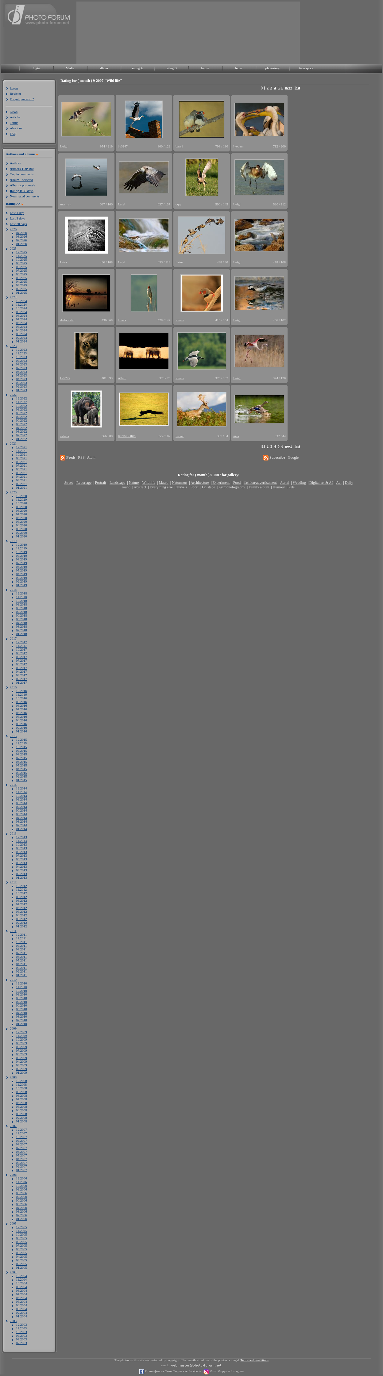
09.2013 (21, 848)
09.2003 (21, 1335)
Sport (195, 487)
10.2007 (21, 1137)
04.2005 (21, 1256)
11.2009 (21, 1036)
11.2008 (21, 1084)
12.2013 (21, 837)
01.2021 (21, 487)
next (288, 88)
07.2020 (21, 514)
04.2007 (21, 1159)
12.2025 (21, 252)
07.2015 (21, 758)
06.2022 (21, 420)
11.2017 (21, 646)
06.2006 (21, 1200)
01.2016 (21, 731)
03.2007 (21, 1162)
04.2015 (21, 769)
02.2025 (21, 289)
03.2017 (21, 675)
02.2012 (21, 922)
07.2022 (21, 417)
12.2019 (21, 544)
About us (16, 128)
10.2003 (21, 1332)
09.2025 (21, 263)
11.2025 (21, 256)
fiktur (179, 262)
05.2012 (21, 911)
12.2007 (21, 1129)
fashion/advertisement (260, 482)
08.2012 (21, 900)
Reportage (83, 482)
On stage (208, 487)
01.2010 (21, 1024)
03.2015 (21, 772)
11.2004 (21, 1279)
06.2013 (21, 859)
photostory (272, 68)
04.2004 (21, 1305)
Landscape (117, 482)
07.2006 (21, 1196)
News (13, 111)
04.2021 (21, 476)
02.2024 (21, 337)
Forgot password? (22, 99)
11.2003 (21, 1328)
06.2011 (21, 956)
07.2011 (21, 953)
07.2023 (21, 368)
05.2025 (21, 278)
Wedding (299, 482)
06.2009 (21, 1054)
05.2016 (21, 716)
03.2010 (21, 1016)
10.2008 (21, 1088)
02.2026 (21, 240)
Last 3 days (17, 218)
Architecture (200, 482)
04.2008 (21, 1110)
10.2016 (21, 698)
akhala (64, 436)
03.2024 (21, 334)
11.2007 (21, 1133)
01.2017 (21, 682)
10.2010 (21, 990)
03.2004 (21, 1309)
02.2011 (21, 971)
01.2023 (21, 390)
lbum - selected (21, 180)
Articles (15, 117)
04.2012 (21, 915)
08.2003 (21, 1339)
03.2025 (21, 285)
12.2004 (21, 1276)
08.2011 (21, 949)
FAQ (13, 134)
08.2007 (21, 1144)
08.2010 (21, 998)
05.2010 (21, 1009)
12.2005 (21, 1227)
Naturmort (179, 482)
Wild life (149, 482)
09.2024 (21, 312)
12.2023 (21, 349)
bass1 (179, 146)
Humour (279, 487)
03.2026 (21, 236)
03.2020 (21, 529)
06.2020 (21, 518)
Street (68, 482)
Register (15, 93)
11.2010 (21, 987)
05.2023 (21, 375)
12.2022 (21, 398)
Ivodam (238, 146)
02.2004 (21, 1312)
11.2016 (21, 694)
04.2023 (21, 379)
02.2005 (21, 1264)
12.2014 (21, 788)
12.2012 (21, 886)
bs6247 (123, 146)
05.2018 (21, 619)
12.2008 (21, 1081)
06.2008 (21, 1103)
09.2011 (21, 945)
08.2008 (21, 1095)
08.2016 (21, 705)
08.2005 (21, 1242)
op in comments (22, 174)
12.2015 (21, 739)
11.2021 (21, 451)
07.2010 (21, 1001)
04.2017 (21, 671)
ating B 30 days (21, 191)
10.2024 (21, 308)
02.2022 (21, 435)
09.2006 (21, 1189)
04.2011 (21, 964)
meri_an (65, 204)
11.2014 (21, 792)
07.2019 (21, 563)
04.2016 (21, 720)
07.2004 (21, 1294)
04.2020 (21, 525)
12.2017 (21, 642)
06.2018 (21, 615)
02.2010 (21, 1020)
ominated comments (25, 196)
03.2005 (21, 1260)
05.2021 (21, 473)
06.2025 (21, 274)
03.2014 (21, 821)
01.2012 (21, 926)
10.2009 (21, 1039)
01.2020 (21, 536)
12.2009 (21, 1032)
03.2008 (21, 1114)
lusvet (180, 436)
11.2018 (21, 597)
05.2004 (21, 1301)
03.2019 (21, 577)
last (297, 88)
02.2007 (21, 1166)
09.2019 (21, 555)
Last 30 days (18, 224)
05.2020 (21, 521)
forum (205, 68)
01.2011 (21, 975)
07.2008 (21, 1099)
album (103, 68)
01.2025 (21, 292)
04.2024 (21, 330)
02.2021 (21, 484)
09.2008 (21, 1092)
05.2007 (21, 1155)
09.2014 (21, 799)
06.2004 (21, 1298)
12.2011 (21, 934)
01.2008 (21, 1121)
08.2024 (21, 315)
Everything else (161, 487)
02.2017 (21, 679)
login (36, 68)
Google (293, 457)
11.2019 (21, 548)
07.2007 (21, 1148)
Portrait (100, 482)
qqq (178, 204)
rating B (171, 68)
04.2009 (21, 1061)
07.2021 (21, 465)
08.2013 (21, 852)
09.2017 (21, 653)
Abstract (140, 487)
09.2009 (21, 1043)
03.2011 (21, 967)
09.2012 (21, 897)
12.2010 (21, 983)
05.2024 (21, 326)
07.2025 (21, 270)
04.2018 (21, 623)
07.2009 (21, 1050)
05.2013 (21, 863)
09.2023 (21, 360)
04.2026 (21, 233)
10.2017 (21, 649)
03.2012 (21, 919)
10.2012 (21, 893)
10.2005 (21, 1234)
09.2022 (21, 409)
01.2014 (21, 829)
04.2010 (21, 1013)
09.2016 (21, 702)
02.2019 (21, 581)
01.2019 (21, 585)
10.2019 (21, 552)
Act (338, 482)
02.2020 (21, 532)
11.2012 (21, 889)
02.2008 (21, 1117)
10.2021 (21, 454)
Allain (122, 378)
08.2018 (21, 608)
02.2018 (21, 630)
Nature (134, 482)
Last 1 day (17, 213)
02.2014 (21, 825)
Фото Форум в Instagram (226, 1371)
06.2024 (21, 323)
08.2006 (21, 1193)
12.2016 (21, 691)
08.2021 (21, 462)
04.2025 (21, 281)
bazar (238, 68)
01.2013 (21, 877)
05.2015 (21, 765)
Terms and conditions (255, 1360)
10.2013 (21, 844)
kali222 (65, 378)
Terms (14, 122)
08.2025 (21, 267)
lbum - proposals (22, 185)
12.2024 (21, 301)
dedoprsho (67, 320)
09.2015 (21, 750)
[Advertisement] (113, 32)
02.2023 (21, 386)
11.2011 (21, 938)
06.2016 (21, 713)
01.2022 (21, 439)
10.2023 (21, 357)
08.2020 (21, 510)
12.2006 (21, 1178)
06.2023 (21, 371)
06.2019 (21, 566)
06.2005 (21, 1249)
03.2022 (21, 431)
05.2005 (21, 1253)
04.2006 (21, 1208)
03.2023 (21, 382)
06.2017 (21, 664)
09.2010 (21, 994)
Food (237, 482)
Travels (181, 487)
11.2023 (21, 353)
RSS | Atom (86, 457)
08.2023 (21, 364)
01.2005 (21, 1267)
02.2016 (21, 727)
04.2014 (21, 818)
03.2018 (21, 626)
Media (70, 68)
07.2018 (21, 611)
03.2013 (21, 870)
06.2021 (21, 469)
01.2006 (21, 1219)
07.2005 (21, 1245)
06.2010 (21, 1005)
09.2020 (21, 507)
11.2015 (21, 743)
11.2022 (21, 402)
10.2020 (21, 503)
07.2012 (21, 904)
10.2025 (21, 259)
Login (14, 88)
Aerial (284, 482)
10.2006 (21, 1185)
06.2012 (21, 908)
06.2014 (21, 810)
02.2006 (21, 1215)
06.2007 (21, 1151)
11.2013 (21, 841)
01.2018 (21, 634)
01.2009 (21, 1072)
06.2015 (21, 761)
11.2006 (21, 1182)
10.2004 (21, 1283)
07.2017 (21, 660)
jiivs (236, 436)
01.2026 (21, 244)
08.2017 (21, 657)
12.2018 (21, 593)
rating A (137, 68)
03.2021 (21, 480)
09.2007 (21, 1140)
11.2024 (21, 304)
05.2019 (21, 570)
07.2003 (21, 1343)
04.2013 (21, 866)
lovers (122, 320)
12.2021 (21, 447)
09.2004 (21, 1287)
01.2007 (21, 1170)
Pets (291, 487)
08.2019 (21, 559)
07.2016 (21, 709)
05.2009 (21, 1058)
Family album (259, 487)
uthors (15, 163)
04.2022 (21, 428)
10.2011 (21, 942)
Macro (163, 482)
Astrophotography (231, 487)
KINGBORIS (127, 436)
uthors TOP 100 (21, 168)
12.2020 (21, 496)
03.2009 (21, 1065)
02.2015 (21, 776)
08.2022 (21, 413)
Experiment (221, 482)
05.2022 (21, 424)
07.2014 (21, 806)
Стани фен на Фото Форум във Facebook (172, 1371)
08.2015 (21, 754)
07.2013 (21, 855)
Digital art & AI (321, 482)
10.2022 (21, 405)
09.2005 (21, 1238)
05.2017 (21, 668)
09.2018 (21, 604)
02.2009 (21, 1069)
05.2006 (21, 1204)
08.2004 (21, 1290)
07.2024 (21, 319)
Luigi (64, 146)
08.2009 (21, 1047)
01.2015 (21, 780)
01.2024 (21, 341)
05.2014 (21, 814)
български (306, 68)
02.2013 (21, 874)
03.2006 (21, 1211)
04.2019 (21, 574)
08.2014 (21, 803)
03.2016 (21, 724)
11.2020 (21, 499)
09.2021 (21, 458)
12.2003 (21, 1324)
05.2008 (21, 1106)
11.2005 (21, 1231)
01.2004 (21, 1316)
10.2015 (21, 747)
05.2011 (21, 960)
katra (63, 262)
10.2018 (21, 600)
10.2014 (21, 795)
